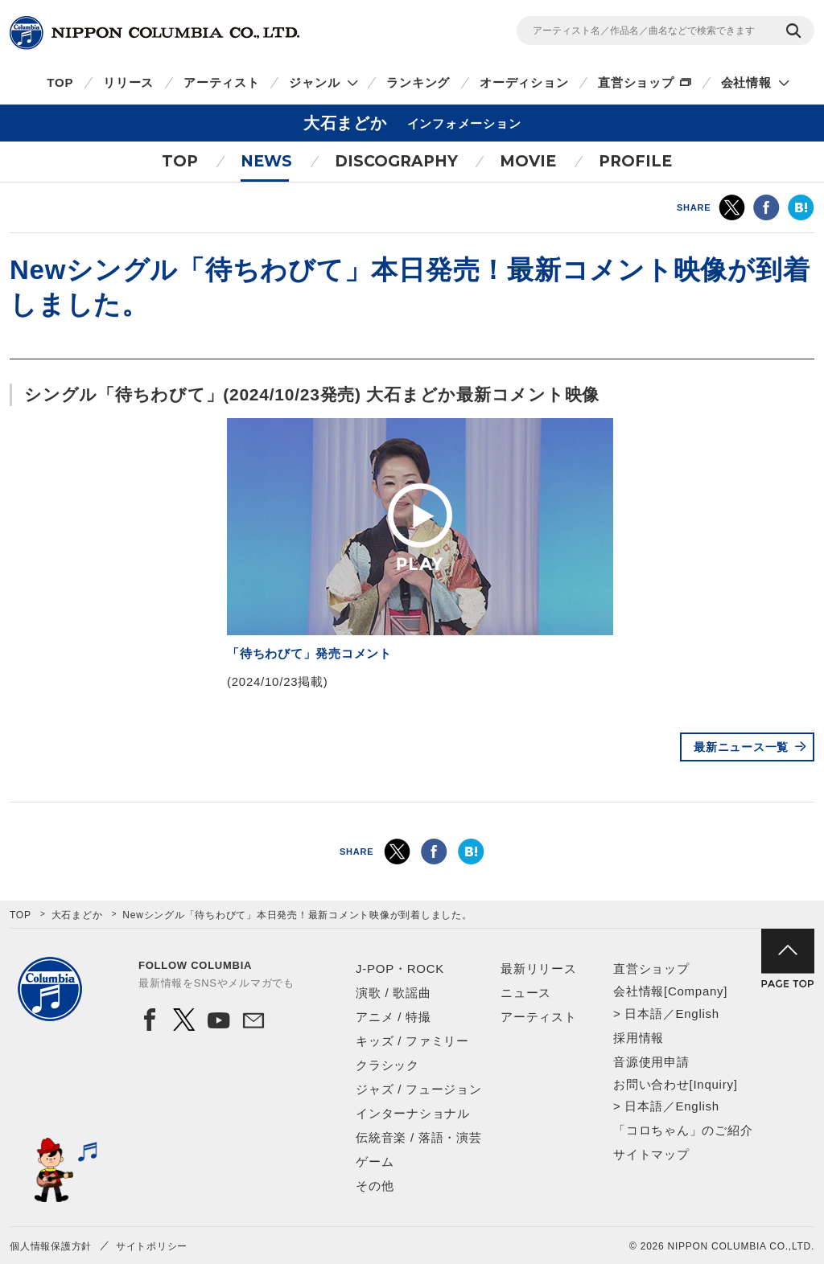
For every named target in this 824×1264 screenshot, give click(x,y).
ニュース (526, 992)
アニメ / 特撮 (393, 1017)
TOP (60, 82)
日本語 (643, 1013)
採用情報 (638, 1037)
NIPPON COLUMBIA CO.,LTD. (154, 33)
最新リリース (539, 968)
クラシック (387, 1065)
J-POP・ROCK (400, 968)
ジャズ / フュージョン (419, 1089)
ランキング (418, 82)
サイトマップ (651, 1154)
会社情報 (746, 82)
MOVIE (528, 161)
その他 (374, 1185)
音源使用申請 (651, 1062)
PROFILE (635, 161)
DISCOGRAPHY (396, 161)
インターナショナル (413, 1113)
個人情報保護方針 (51, 1246)
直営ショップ (636, 82)
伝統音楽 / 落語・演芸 (419, 1137)
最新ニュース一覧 (741, 747)
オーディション (524, 82)
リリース (128, 82)
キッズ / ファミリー (412, 1041)
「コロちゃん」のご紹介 (682, 1130)
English (697, 1013)
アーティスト (221, 82)
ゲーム (374, 1161)
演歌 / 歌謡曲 (393, 992)
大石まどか (77, 915)
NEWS (266, 161)
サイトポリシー (151, 1246)
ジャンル (314, 82)
